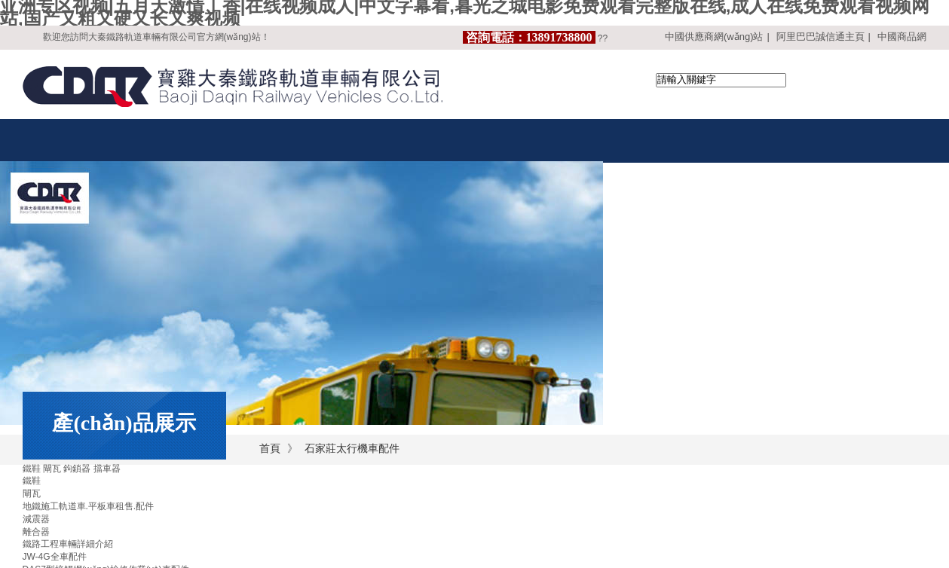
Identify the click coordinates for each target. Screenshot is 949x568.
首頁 (269, 448)
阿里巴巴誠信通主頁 (820, 36)
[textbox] (721, 80)
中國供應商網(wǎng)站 (714, 36)
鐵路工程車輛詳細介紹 (68, 544)
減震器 (36, 519)
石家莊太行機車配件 (352, 448)
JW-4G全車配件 (55, 556)
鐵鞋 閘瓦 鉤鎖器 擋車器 (72, 468)
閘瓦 (32, 493)
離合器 (36, 532)
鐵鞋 (32, 480)
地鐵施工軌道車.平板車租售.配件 (89, 506)
